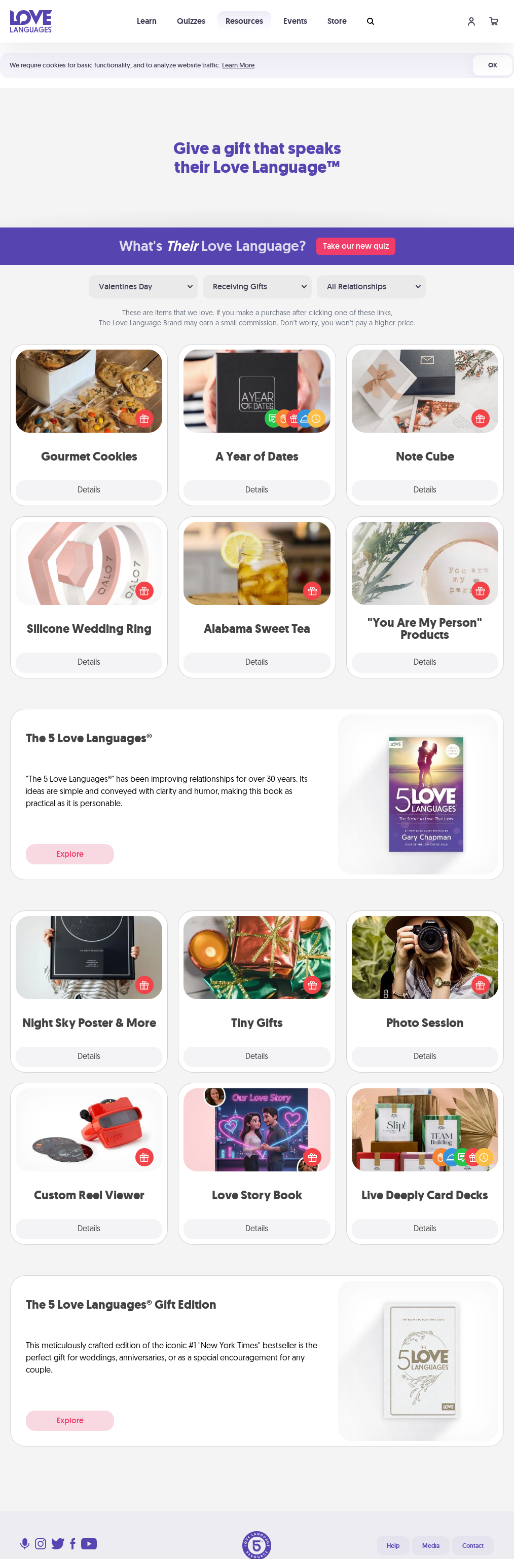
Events (295, 21)
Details (89, 490)
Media (430, 1546)
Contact (473, 1546)
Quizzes (191, 21)
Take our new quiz (356, 246)
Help (393, 1546)
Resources (244, 21)
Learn (147, 21)
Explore (70, 854)
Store (337, 21)
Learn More (238, 65)
